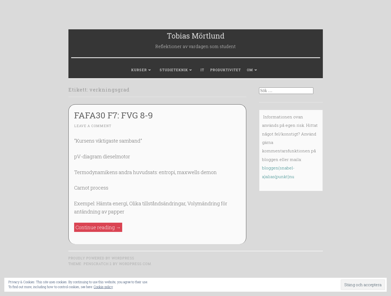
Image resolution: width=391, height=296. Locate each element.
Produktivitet (225, 70)
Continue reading (98, 227)
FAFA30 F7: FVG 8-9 (113, 115)
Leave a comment (92, 126)
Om (250, 70)
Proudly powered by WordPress (101, 258)
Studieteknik (174, 70)
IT (202, 70)
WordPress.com (135, 264)
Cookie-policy (103, 287)
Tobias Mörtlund (196, 35)
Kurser (139, 70)
